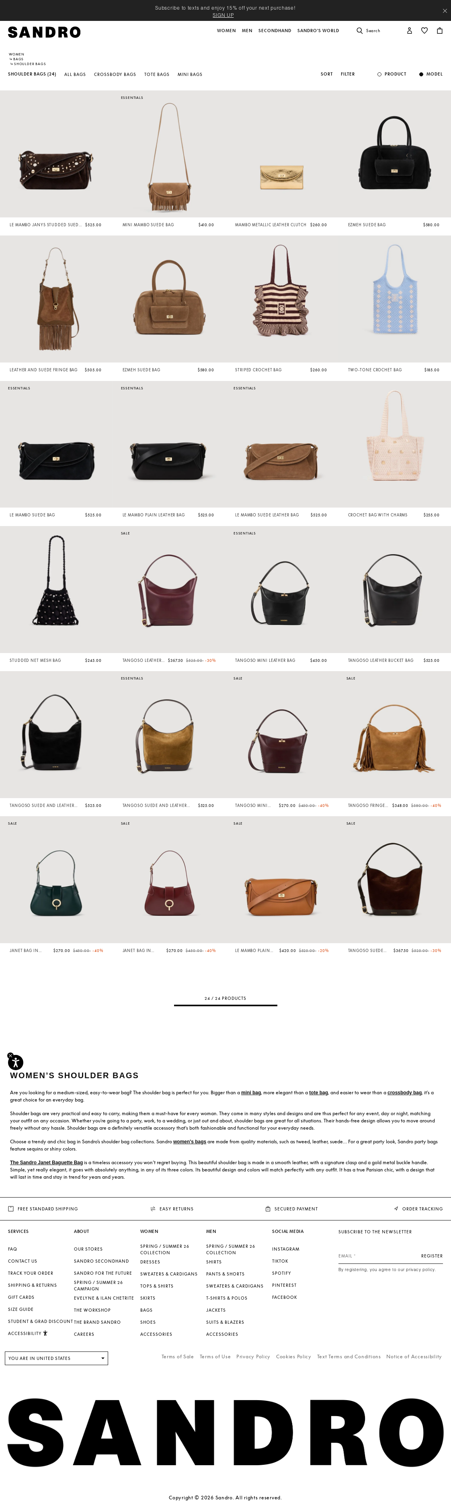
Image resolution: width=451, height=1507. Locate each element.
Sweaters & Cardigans (169, 1274)
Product (395, 74)
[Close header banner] (445, 10)
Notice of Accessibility (414, 1356)
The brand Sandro (97, 1322)
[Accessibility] (15, 1062)
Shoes (148, 1322)
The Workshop (92, 1310)
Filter (348, 74)
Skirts (148, 1298)
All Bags (75, 74)
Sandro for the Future (103, 1273)
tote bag (318, 1092)
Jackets (216, 1310)
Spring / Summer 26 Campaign (98, 1285)
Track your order (30, 1273)
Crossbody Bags (115, 74)
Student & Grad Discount (40, 1321)
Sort (327, 74)
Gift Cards (21, 1297)
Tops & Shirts (157, 1286)
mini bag (251, 1092)
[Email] (390, 1256)
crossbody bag (404, 1092)
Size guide (21, 1309)
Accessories (156, 1334)
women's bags (189, 1142)
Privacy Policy (253, 1356)
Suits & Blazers (225, 1322)
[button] (227, 35)
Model (434, 74)
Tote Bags (157, 74)
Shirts (214, 1261)
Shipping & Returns (32, 1285)
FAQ (12, 1249)
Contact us (22, 1261)
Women (17, 54)
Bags (18, 59)
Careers (84, 1334)
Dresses (150, 1261)
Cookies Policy (294, 1356)
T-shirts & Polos (227, 1298)
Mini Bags (190, 74)
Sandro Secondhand (101, 1261)
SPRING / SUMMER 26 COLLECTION (164, 1249)
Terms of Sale (178, 1356)
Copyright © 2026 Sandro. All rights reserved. (225, 1498)
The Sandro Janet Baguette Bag (46, 1162)
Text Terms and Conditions (349, 1356)
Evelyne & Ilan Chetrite (104, 1298)
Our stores (88, 1249)
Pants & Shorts (225, 1274)
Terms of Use (215, 1356)
